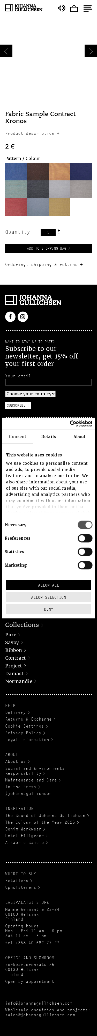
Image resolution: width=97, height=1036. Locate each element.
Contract (15, 658)
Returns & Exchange (28, 719)
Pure (10, 635)
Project (13, 666)
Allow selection (48, 597)
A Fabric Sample (24, 842)
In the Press (20, 787)
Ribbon (13, 650)
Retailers (16, 880)
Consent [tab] (17, 436)
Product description (29, 133)
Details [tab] (48, 436)
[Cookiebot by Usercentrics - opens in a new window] (70, 423)
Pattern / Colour (22, 158)
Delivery (15, 712)
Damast (14, 673)
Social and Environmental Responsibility (36, 771)
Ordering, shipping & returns (41, 264)
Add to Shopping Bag (46, 248)
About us (15, 761)
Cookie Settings (24, 726)
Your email (18, 376)
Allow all (48, 585)
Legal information (27, 739)
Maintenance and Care (31, 780)
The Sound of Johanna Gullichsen (45, 815)
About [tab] (79, 436)
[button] (16, 171)
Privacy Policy (23, 733)
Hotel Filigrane (24, 835)
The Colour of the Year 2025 (40, 822)
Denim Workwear (23, 829)
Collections (22, 625)
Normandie (18, 681)
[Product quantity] (48, 232)
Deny (48, 609)
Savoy (12, 642)
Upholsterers (20, 887)
